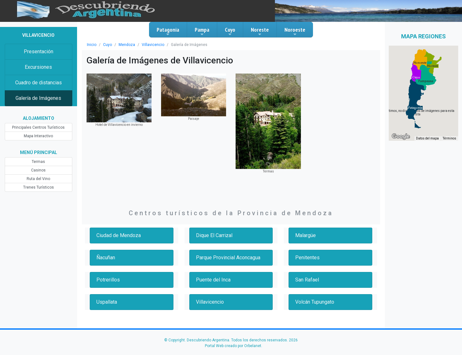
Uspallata (106, 302)
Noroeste (294, 31)
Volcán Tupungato (314, 302)
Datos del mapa (427, 138)
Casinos (38, 170)
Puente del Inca (213, 280)
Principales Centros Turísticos (38, 127)
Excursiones (38, 67)
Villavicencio (153, 44)
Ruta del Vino (38, 179)
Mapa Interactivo (38, 136)
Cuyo (230, 31)
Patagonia (168, 31)
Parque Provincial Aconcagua (228, 258)
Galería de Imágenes (38, 98)
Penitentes (307, 258)
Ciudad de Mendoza (118, 235)
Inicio (91, 44)
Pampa (202, 31)
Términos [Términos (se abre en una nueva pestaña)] (449, 138)
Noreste (260, 31)
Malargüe (305, 235)
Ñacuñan (105, 258)
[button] (416, 77)
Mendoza (127, 44)
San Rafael (307, 280)
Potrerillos (108, 280)
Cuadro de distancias (38, 83)
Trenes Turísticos (38, 187)
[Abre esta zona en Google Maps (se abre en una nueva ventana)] (400, 136)
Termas (38, 161)
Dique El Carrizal (214, 235)
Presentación (38, 51)
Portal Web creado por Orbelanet (233, 346)
